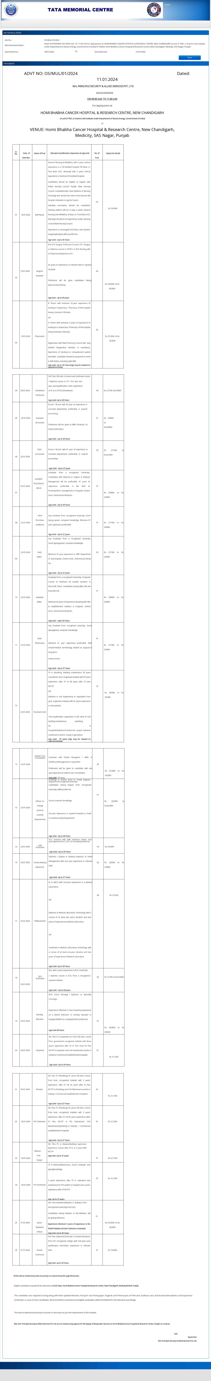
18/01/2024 (49, 51)
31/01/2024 (140, 51)
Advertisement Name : (14, 45)
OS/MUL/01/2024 (51, 40)
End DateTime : (101, 51)
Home (167, 4)
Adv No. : (8, 40)
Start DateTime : (12, 51)
